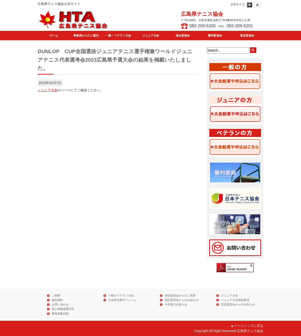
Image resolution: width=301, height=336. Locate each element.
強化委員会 (183, 35)
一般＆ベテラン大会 (121, 295)
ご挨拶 (56, 295)
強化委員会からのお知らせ (181, 300)
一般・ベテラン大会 (118, 35)
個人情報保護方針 (63, 309)
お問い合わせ (60, 304)
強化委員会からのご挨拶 (180, 295)
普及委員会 (247, 35)
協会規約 (57, 300)
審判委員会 (215, 35)
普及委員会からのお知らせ (238, 304)
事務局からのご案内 (86, 35)
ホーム (54, 35)
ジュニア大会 (150, 35)
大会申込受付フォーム (122, 300)
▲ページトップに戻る (246, 326)
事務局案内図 (60, 313)
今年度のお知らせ (176, 304)
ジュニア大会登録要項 (235, 300)
